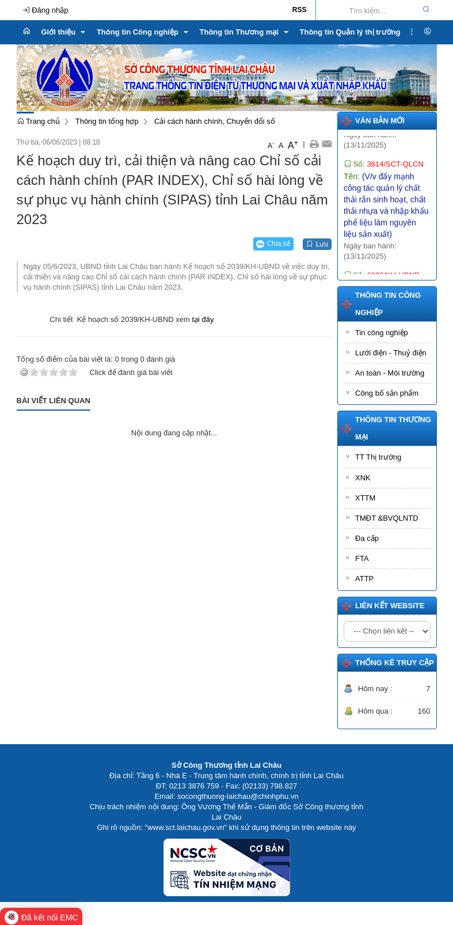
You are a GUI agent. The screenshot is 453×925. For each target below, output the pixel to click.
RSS (299, 10)
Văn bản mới (380, 120)
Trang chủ (38, 121)
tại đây (203, 319)
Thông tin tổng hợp (107, 121)
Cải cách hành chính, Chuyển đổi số (214, 121)
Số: (384, 176)
